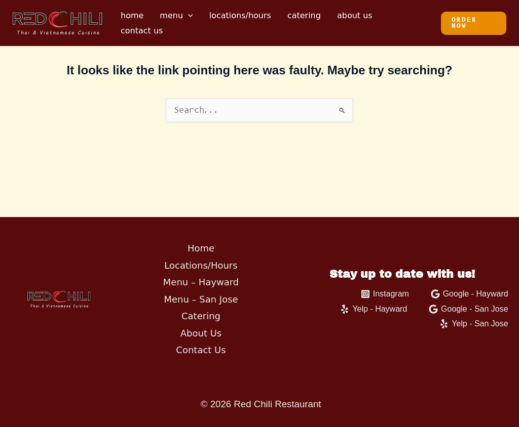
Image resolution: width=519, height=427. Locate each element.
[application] (188, 15)
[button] (473, 23)
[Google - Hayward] (469, 293)
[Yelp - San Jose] (473, 323)
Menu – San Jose (201, 299)
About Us (355, 15)
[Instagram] (384, 293)
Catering (304, 15)
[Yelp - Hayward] (374, 309)
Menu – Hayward (201, 282)
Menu (176, 15)
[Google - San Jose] (468, 309)
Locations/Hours (240, 15)
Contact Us (142, 30)
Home (132, 15)
